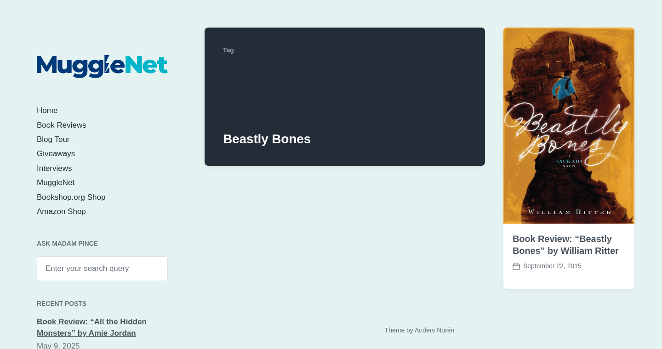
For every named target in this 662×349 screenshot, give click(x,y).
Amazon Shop (61, 211)
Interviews (54, 168)
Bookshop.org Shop (71, 197)
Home (47, 110)
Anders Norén (434, 330)
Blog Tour (53, 139)
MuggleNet (55, 182)
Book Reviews (61, 125)
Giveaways (56, 153)
